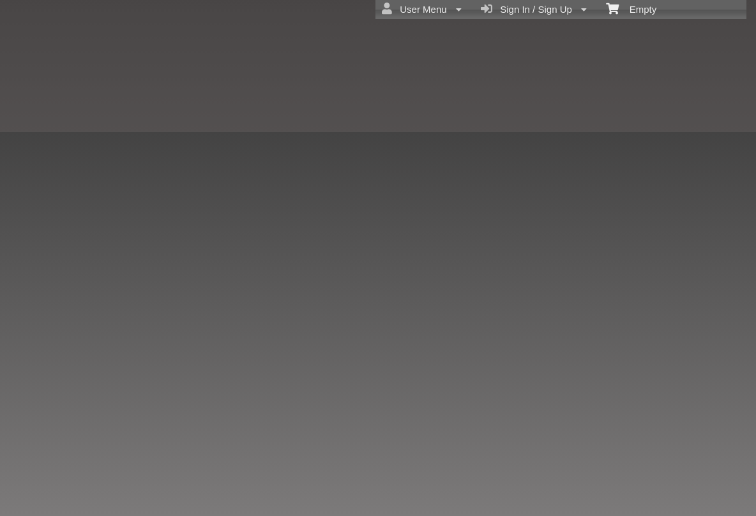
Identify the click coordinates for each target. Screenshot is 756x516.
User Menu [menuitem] (422, 9)
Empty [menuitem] (631, 8)
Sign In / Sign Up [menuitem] (534, 9)
